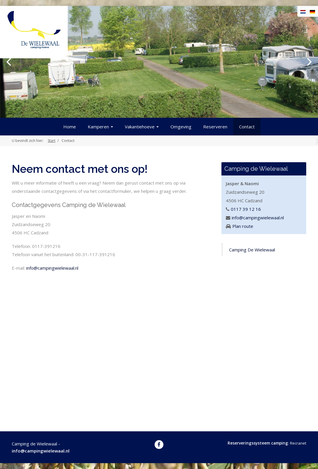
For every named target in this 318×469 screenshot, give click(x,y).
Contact (247, 127)
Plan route (242, 226)
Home (69, 127)
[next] (308, 61)
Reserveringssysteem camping (258, 443)
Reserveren (215, 127)
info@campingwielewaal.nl (52, 268)
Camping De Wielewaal (252, 250)
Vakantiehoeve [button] (142, 127)
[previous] (9, 61)
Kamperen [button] (100, 127)
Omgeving (180, 127)
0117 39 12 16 (246, 209)
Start (51, 140)
